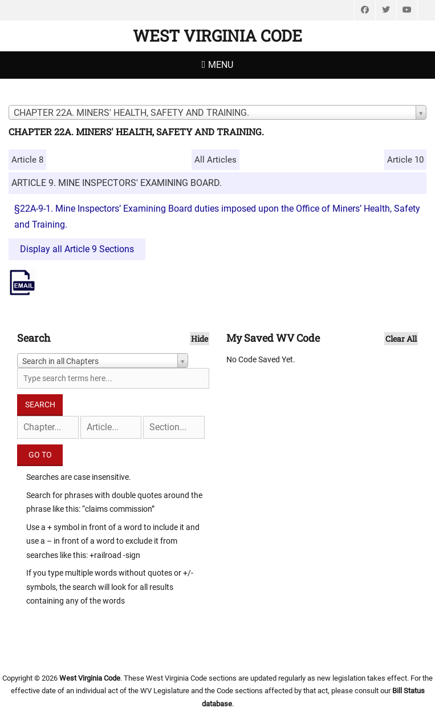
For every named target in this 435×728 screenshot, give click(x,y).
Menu (220, 64)
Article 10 (405, 160)
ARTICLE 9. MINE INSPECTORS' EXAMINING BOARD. (116, 182)
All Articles (215, 160)
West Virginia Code (217, 35)
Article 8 (27, 160)
